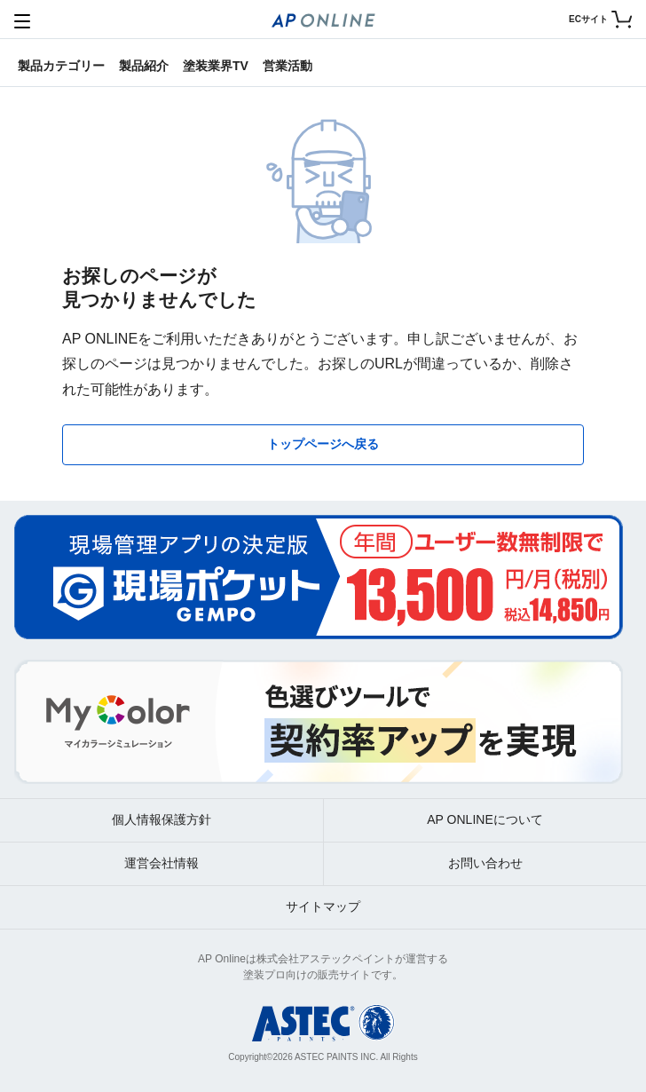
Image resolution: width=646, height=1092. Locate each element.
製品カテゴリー (61, 66)
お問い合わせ (485, 863)
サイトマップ (323, 906)
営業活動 (287, 66)
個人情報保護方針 (161, 819)
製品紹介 (144, 66)
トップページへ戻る (323, 444)
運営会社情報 (161, 863)
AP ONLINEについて (484, 819)
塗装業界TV (215, 66)
